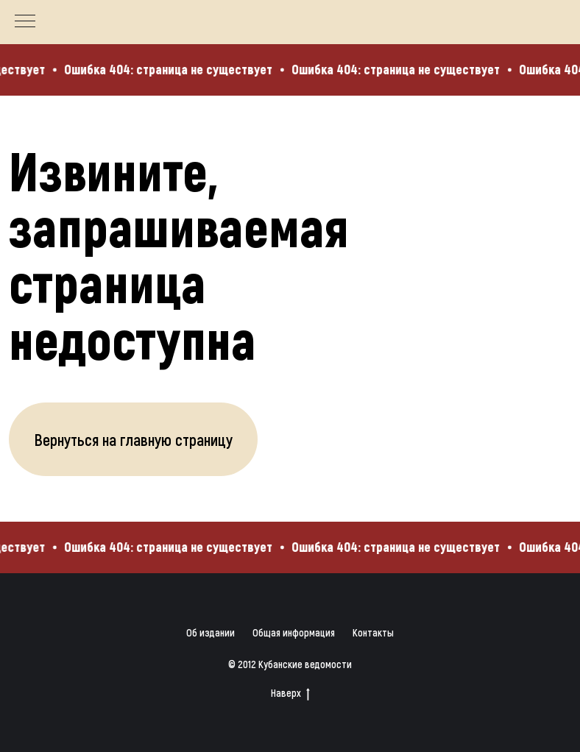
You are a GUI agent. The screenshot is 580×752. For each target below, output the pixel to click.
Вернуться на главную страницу (133, 439)
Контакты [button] (373, 632)
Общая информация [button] (293, 632)
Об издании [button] (210, 632)
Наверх (290, 693)
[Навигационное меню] (25, 22)
